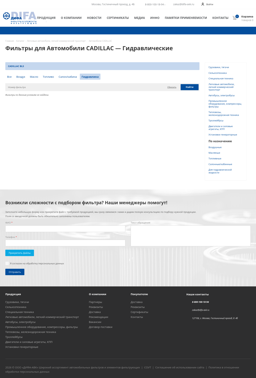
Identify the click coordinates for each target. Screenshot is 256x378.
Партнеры (95, 302)
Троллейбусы (216, 120)
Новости (94, 18)
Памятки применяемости (186, 18)
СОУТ (147, 367)
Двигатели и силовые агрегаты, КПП (221, 128)
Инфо (154, 18)
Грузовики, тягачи (219, 67)
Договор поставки (100, 327)
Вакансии (95, 322)
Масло (34, 76)
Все (9, 76)
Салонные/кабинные (220, 164)
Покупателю (139, 294)
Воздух (20, 76)
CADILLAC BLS (16, 66)
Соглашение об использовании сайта (179, 367)
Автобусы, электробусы (222, 95)
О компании (71, 18)
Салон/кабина (68, 76)
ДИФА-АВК (30, 367)
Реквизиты (96, 307)
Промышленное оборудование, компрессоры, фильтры (225, 103)
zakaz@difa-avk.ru (183, 4)
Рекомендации (98, 317)
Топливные (215, 158)
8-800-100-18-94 (154, 4)
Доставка (95, 312)
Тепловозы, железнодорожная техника (224, 113)
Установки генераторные (223, 134)
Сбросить (171, 87)
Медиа (139, 18)
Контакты (220, 18)
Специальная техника (221, 78)
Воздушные (215, 147)
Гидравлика (90, 76)
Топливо (48, 76)
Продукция (46, 18)
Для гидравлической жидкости (220, 171)
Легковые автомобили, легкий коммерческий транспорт (221, 87)
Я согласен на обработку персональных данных (37, 263)
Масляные (214, 152)
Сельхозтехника (218, 72)
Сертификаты (118, 18)
